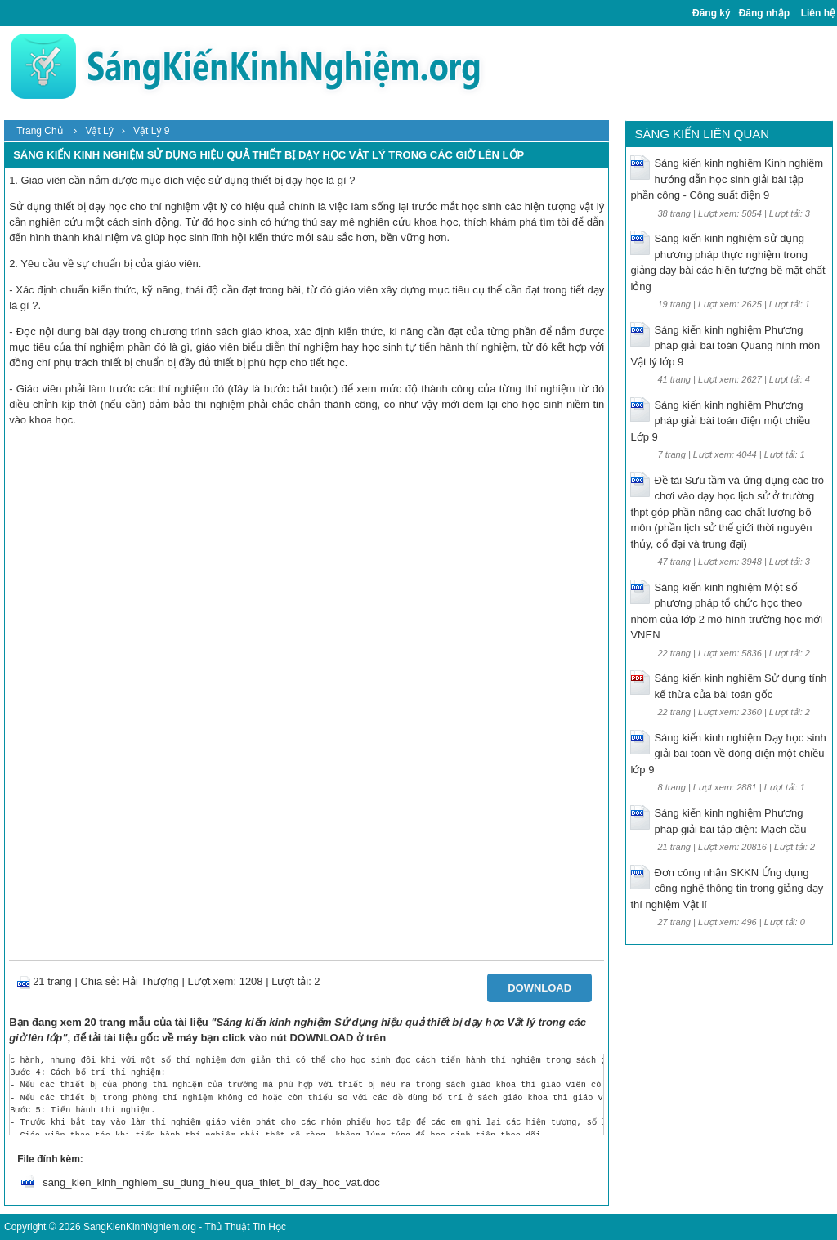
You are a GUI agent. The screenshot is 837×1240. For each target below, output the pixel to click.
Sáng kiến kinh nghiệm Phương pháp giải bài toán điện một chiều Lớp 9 (720, 421)
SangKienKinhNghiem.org (139, 1227)
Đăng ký (711, 13)
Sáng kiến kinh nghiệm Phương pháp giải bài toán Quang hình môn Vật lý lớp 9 (725, 346)
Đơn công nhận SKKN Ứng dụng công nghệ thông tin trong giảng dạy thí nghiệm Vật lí (726, 888)
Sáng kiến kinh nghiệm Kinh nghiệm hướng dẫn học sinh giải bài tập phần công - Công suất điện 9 (726, 179)
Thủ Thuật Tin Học (244, 1227)
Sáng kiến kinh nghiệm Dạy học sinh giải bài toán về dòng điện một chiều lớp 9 (728, 754)
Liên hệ (818, 13)
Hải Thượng (151, 981)
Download (539, 988)
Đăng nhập (764, 13)
